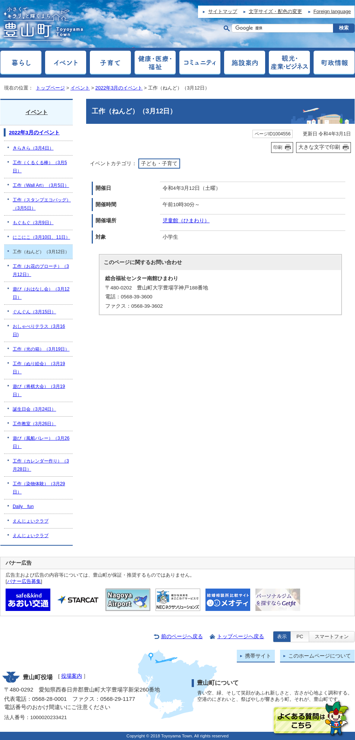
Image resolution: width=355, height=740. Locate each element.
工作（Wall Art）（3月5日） (41, 185)
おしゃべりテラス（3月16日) (39, 330)
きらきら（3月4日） (33, 148)
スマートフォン (332, 636)
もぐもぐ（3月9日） (33, 222)
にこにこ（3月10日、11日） (41, 237)
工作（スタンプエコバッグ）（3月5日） (42, 204)
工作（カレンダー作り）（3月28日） (41, 465)
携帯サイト (258, 656)
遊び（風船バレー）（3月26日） (41, 442)
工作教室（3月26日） (34, 423)
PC (299, 636)
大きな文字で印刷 (319, 147)
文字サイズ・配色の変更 (275, 11)
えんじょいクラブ (30, 521)
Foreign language (332, 11)
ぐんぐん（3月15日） (34, 311)
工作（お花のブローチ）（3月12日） (41, 270)
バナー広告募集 (24, 581)
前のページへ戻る (182, 636)
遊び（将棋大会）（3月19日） (39, 390)
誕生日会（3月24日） (34, 409)
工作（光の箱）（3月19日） (41, 349)
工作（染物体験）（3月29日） (39, 488)
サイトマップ (222, 11)
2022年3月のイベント (119, 88)
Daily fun (23, 506)
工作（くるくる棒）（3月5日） (40, 166)
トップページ (50, 88)
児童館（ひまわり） (186, 220)
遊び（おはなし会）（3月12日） (41, 293)
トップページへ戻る (240, 636)
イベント (80, 88)
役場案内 (71, 676)
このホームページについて (319, 656)
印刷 (277, 147)
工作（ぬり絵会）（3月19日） (39, 367)
